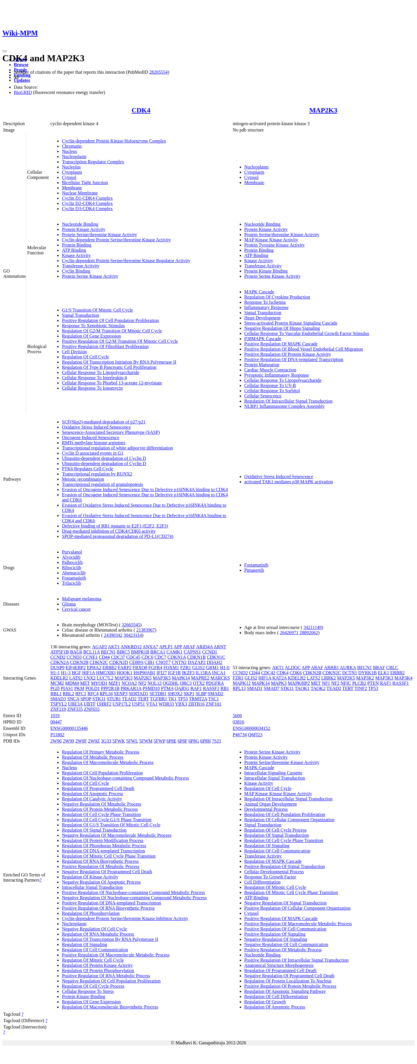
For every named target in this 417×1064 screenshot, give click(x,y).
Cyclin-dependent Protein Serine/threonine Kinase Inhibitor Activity (125, 918)
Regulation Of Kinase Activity (90, 876)
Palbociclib (72, 562)
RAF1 (196, 688)
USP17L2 (122, 704)
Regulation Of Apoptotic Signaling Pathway (285, 991)
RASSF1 (211, 688)
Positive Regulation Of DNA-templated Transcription (293, 359)
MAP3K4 (403, 678)
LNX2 (90, 678)
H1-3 (65, 672)
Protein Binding (76, 245)
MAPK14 (181, 678)
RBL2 (68, 693)
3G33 (106, 741)
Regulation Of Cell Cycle (85, 356)
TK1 (172, 698)
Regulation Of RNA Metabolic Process (98, 934)
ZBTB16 (196, 704)
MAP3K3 (384, 678)
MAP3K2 (365, 678)
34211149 (313, 627)
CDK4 (140, 110)
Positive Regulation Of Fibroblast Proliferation (105, 346)
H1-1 (55, 672)
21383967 (145, 630)
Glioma (69, 604)
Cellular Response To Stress (87, 991)
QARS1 (182, 688)
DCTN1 (349, 672)
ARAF (189, 646)
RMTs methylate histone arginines (93, 442)
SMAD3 (58, 698)
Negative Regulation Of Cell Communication (286, 944)
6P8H (205, 741)
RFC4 (93, 693)
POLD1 (92, 688)
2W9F (81, 741)
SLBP (201, 693)
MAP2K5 (143, 678)
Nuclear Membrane (80, 192)
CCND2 (57, 657)
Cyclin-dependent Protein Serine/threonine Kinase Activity (116, 239)
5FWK (118, 741)
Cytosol (69, 177)
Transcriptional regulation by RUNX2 (97, 473)
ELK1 (383, 672)
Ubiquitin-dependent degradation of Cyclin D (104, 458)
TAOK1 (302, 688)
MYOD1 (99, 683)
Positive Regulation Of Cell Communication (285, 928)
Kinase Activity (76, 255)
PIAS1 (67, 688)
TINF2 (360, 688)
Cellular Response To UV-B (270, 385)
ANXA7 (150, 646)
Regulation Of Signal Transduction (94, 830)
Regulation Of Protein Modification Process (102, 840)
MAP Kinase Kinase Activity (271, 239)
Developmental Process (266, 809)
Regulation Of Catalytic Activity (92, 798)
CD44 (104, 657)
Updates (22, 80)
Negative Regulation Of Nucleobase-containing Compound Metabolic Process (134, 897)
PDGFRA (215, 683)
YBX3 (181, 704)
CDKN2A (59, 662)
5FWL (132, 741)
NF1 (326, 683)
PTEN (373, 683)
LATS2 (76, 678)
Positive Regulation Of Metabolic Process (100, 866)
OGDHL (171, 683)
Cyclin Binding (76, 271)
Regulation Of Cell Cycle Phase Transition (101, 814)
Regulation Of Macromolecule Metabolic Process (107, 762)
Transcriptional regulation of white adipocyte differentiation (117, 447)
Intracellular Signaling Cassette (273, 772)
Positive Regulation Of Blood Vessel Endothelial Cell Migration (303, 349)
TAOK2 (318, 688)
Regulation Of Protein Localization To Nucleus (288, 980)
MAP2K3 (323, 110)
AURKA (348, 667)
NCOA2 (129, 683)
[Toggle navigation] (4, 51)
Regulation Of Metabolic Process (92, 757)
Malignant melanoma (81, 598)
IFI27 (162, 672)
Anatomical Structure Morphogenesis (279, 965)
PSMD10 (151, 688)
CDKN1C (216, 657)
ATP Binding (74, 250)
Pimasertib (254, 570)
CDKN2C (99, 662)
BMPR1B (140, 651)
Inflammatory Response (266, 307)
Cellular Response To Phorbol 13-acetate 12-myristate (112, 382)
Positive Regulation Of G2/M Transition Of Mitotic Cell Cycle (120, 341)
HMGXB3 (106, 672)
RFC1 (80, 693)
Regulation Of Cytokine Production (277, 297)
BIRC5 (123, 651)
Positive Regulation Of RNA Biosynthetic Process (108, 908)
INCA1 (219, 672)
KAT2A (279, 678)
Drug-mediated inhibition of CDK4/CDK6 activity (108, 531)
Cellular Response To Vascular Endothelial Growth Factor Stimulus (306, 333)
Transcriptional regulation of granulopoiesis (102, 484)
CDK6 (296, 672)
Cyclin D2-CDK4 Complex (87, 203)
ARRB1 (331, 667)
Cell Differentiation (262, 882)
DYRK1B (367, 672)
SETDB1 (158, 693)
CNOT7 (163, 662)
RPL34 (106, 693)
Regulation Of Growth (265, 1001)
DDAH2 (214, 662)
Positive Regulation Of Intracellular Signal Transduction (296, 960)
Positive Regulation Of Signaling (275, 934)
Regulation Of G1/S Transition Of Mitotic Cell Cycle (111, 824)
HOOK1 (124, 672)
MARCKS (220, 678)
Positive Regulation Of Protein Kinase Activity (287, 354)
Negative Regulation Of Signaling (275, 939)
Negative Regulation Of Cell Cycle (94, 928)
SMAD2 (215, 693)
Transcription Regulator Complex (93, 161)
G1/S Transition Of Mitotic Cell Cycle (97, 310)
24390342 (113, 635)
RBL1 (56, 693)
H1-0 (224, 667)
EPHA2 (94, 667)
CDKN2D (118, 662)
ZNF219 (58, 709)
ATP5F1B (59, 651)
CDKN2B (79, 662)
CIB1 (150, 662)
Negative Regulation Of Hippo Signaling (282, 328)
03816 (238, 721)
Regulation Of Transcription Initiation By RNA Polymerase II (119, 362)
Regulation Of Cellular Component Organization (289, 819)
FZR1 (185, 667)
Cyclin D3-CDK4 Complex (87, 208)
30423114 (133, 635)
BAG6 (76, 651)
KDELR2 (59, 678)
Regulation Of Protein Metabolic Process (100, 809)
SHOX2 (175, 693)
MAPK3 (278, 683)
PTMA (167, 688)
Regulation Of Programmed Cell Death (98, 788)
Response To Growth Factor (270, 876)
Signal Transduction (80, 315)
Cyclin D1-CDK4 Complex (87, 198)
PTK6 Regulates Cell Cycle (87, 468)
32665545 (131, 624)
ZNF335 (75, 709)
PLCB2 (359, 683)
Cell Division (74, 351)
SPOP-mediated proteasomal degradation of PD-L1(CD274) (117, 536)
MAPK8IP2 (299, 683)
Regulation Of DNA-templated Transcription (103, 850)
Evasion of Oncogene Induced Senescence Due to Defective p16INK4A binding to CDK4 (145, 489)
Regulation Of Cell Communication (95, 949)
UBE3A (75, 704)
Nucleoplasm (74, 156)
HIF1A (88, 672)
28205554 (158, 72)
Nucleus (69, 151)
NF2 (142, 683)
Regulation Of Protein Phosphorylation (98, 970)
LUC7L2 (105, 678)
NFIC (345, 683)
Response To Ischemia (265, 302)
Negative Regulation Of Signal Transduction (285, 902)
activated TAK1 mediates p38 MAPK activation (288, 481)
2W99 (68, 741)
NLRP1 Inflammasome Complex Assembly (284, 406)
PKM (79, 688)
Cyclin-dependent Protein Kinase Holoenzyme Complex (114, 140)
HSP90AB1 (144, 672)
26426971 (289, 632)
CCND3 (74, 657)
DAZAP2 (196, 662)
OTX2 (199, 683)
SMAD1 (255, 688)
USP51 (138, 704)
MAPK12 (242, 683)
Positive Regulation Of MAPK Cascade (281, 343)
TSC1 (213, 698)
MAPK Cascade (259, 291)
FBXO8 (140, 667)
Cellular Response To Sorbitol (272, 390)
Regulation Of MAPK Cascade (273, 861)
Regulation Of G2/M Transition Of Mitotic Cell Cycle (112, 330)
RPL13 (239, 688)
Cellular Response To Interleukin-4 (94, 377)
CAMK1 (174, 651)
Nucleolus (71, 166)
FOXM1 (171, 667)
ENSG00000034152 (251, 728)
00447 (56, 721)
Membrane (72, 187)
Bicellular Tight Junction (85, 182)
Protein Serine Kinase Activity (90, 276)
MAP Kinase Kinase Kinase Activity (278, 793)
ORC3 (186, 683)
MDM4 (72, 683)
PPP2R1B (110, 688)
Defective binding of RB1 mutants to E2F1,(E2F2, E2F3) (115, 525)
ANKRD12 (131, 646)
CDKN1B (196, 657)
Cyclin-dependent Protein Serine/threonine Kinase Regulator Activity (126, 260)
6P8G (194, 741)
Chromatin (71, 146)
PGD (54, 688)
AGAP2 (99, 646)
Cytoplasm (72, 172)
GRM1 (212, 667)
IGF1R (174, 672)
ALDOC (293, 667)
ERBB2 (109, 667)
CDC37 (118, 657)
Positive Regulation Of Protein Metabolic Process (290, 986)
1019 (54, 715)
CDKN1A (176, 657)
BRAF (379, 667)
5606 (237, 715)
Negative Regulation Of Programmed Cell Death (107, 871)
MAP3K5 (162, 678)
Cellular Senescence (263, 395)
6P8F (182, 741)
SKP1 (189, 693)
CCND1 (209, 651)
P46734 (240, 734)
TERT (143, 698)
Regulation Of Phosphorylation (91, 913)
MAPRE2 (200, 678)
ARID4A (204, 646)
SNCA (73, 698)
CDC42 (268, 672)
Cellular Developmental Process (274, 871)
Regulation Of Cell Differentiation (276, 996)
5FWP (159, 741)
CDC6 (147, 657)
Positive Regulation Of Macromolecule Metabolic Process (116, 954)
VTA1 (152, 704)
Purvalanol (72, 551)
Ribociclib (71, 567)
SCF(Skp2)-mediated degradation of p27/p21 (103, 421)
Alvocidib (71, 557)
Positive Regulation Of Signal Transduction (284, 866)
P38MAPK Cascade (262, 338)
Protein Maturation (261, 364)
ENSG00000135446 (69, 728)
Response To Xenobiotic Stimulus (93, 325)
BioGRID (23, 92)
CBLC (392, 667)
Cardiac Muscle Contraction (270, 369)
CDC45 (133, 657)
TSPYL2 (58, 704)
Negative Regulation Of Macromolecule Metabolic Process (116, 835)
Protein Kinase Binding (266, 271)
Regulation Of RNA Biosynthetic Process (100, 861)
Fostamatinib (74, 578)
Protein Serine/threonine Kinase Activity (99, 234)
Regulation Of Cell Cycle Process (93, 986)
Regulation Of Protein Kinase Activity (97, 965)
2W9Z (94, 741)
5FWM (145, 741)
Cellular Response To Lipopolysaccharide (100, 372)
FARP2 (124, 667)
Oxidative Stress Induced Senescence (96, 427)
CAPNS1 (192, 651)
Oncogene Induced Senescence (90, 437)
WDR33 (166, 704)
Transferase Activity (80, 265)
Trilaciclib (71, 583)
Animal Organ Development (270, 804)
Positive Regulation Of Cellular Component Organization (297, 908)
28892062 (308, 632)
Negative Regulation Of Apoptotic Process (101, 882)
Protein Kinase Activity (83, 229)
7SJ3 (216, 741)
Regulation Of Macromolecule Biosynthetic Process (110, 1006)
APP (178, 646)
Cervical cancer (76, 609)
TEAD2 (129, 698)
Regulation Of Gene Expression (91, 336)
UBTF (90, 704)
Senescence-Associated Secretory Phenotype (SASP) (111, 432)
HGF (76, 672)
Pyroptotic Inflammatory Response (276, 375)
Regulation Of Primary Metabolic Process (100, 752)
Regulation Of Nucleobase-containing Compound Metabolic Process (125, 778)
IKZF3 (188, 672)
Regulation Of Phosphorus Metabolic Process (104, 845)
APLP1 (166, 646)
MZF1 (114, 683)
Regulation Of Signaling (84, 944)
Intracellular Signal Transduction (92, 887)
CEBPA (136, 662)
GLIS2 (198, 667)
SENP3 (121, 693)
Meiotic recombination (83, 479)
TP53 (183, 698)
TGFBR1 (158, 698)
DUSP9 (57, 667)
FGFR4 (155, 667)
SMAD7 (271, 688)
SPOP (85, 698)
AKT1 (114, 646)
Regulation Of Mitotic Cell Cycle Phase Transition (108, 856)
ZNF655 (92, 709)
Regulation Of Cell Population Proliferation (102, 772)
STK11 (99, 698)
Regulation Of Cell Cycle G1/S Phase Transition (106, 819)
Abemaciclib (73, 572)
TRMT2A (198, 698)
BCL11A (91, 651)
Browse (21, 64)
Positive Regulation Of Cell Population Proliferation (110, 320)
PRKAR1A (131, 688)
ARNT (220, 646)
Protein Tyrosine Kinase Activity (274, 245)
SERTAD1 (138, 693)
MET (85, 683)
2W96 (56, 741)
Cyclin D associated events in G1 (92, 453)
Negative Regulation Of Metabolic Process (101, 804)
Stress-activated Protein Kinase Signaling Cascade (291, 323)
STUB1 (114, 698)
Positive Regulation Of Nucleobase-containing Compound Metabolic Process (133, 892)
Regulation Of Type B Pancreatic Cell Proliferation (109, 367)
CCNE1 (90, 657)
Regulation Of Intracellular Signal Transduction (288, 401)
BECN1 (108, 651)
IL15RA (203, 672)
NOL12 (155, 683)
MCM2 (57, 683)
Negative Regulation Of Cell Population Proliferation (111, 980)
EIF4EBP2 (75, 667)
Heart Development (262, 317)
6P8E (171, 741)
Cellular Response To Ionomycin (92, 388)
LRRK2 (328, 678)
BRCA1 (157, 651)
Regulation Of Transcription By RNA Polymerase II (110, 939)
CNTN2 (179, 662)
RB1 (225, 688)
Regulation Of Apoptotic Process (92, 793)
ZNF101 (213, 704)
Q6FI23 (255, 734)
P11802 (57, 734)
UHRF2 (104, 704)
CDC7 (160, 657)
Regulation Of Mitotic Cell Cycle (93, 960)
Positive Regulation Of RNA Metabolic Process (106, 975)
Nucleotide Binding (80, 224)
